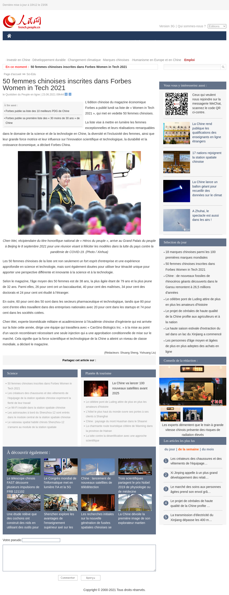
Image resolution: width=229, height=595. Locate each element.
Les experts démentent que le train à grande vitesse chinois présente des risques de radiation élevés (193, 429)
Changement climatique (84, 60)
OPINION (211, 42)
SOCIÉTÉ (133, 42)
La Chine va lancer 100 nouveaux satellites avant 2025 (129, 388)
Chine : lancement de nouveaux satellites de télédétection (96, 483)
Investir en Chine (18, 60)
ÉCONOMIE (34, 42)
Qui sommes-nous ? (192, 26)
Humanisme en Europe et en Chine (156, 60)
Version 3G (167, 26)
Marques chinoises (116, 60)
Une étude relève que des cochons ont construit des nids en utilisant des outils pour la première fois (23, 522)
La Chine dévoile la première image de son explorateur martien (134, 518)
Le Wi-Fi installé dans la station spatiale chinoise (36, 407)
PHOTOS (16, 51)
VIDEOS (34, 51)
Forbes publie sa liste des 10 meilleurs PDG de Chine (37, 111)
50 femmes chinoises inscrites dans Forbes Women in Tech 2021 (79, 67)
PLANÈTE (153, 42)
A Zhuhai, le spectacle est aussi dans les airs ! (205, 215)
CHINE (14, 42)
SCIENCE (93, 42)
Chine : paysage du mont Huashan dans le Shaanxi (116, 421)
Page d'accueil (12, 74)
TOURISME (190, 42)
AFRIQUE (73, 42)
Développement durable (49, 60)
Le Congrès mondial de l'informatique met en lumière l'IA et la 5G (60, 483)
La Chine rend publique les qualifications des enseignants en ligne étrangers (206, 132)
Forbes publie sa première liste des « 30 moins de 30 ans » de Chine (43, 121)
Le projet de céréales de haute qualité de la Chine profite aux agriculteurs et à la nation (192, 316)
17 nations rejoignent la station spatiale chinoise (206, 157)
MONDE (54, 42)
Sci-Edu (31, 74)
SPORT (170, 42)
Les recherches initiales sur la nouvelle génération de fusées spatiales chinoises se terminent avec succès (97, 522)
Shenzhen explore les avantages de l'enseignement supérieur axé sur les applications (59, 522)
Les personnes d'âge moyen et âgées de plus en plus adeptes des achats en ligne (192, 346)
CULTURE (113, 42)
